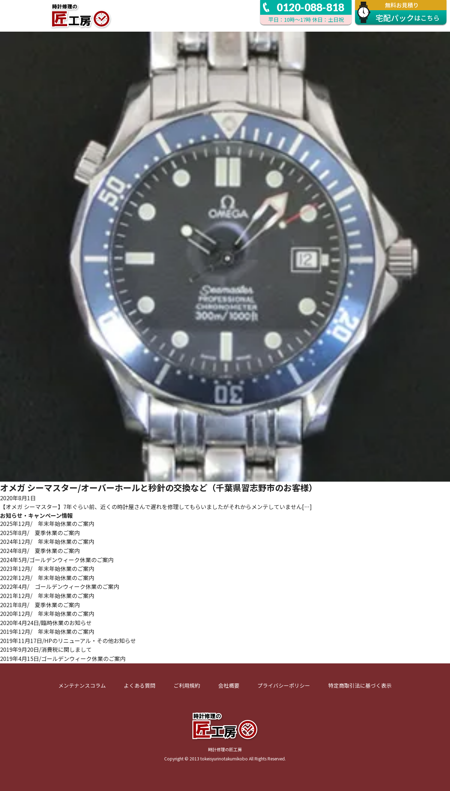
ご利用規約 (187, 685)
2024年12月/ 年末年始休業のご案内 (47, 541)
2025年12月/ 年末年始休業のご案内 (47, 523)
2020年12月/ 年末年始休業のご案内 (47, 613)
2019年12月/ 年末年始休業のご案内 (47, 631)
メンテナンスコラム (82, 685)
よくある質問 (139, 685)
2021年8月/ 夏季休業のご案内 (40, 604)
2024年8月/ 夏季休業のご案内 (40, 550)
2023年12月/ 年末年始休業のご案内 (47, 568)
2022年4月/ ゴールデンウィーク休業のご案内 (59, 586)
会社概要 (228, 685)
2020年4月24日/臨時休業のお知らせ (46, 622)
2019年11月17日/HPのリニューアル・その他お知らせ (68, 640)
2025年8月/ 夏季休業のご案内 (40, 532)
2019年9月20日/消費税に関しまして (46, 649)
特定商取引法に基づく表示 (360, 685)
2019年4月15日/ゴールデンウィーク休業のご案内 (63, 658)
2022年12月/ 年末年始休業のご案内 (47, 577)
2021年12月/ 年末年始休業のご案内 (47, 595)
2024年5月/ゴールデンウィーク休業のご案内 (57, 559)
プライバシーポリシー (283, 685)
